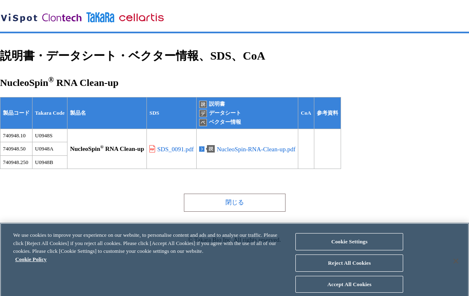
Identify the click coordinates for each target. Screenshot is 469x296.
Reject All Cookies (349, 265)
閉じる (234, 202)
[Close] (456, 263)
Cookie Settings (349, 244)
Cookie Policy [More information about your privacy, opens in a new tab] (30, 262)
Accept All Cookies (349, 287)
